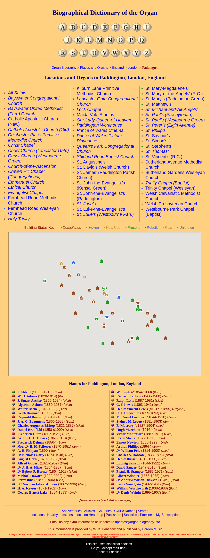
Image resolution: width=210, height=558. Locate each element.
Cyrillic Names (124, 511)
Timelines (147, 515)
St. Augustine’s (91, 162)
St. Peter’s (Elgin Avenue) (170, 125)
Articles (89, 511)
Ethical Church (22, 187)
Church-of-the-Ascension (32, 166)
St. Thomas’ (157, 151)
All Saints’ (17, 92)
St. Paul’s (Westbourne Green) (175, 120)
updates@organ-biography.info (137, 522)
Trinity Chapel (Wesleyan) (170, 188)
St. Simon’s (156, 140)
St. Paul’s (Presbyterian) (169, 114)
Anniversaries (72, 511)
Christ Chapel (21, 145)
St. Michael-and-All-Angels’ (171, 109)
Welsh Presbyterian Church (172, 203)
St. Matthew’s (158, 104)
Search (143, 511)
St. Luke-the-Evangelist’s (101, 209)
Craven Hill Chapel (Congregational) (26, 174)
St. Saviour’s (157, 135)
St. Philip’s (155, 130)
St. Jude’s (86, 203)
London (133, 67)
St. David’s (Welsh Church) (103, 167)
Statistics (130, 515)
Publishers (113, 515)
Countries (105, 511)
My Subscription (167, 515)
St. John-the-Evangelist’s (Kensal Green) (101, 186)
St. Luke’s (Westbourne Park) (105, 214)
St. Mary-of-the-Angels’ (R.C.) (174, 93)
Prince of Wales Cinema (100, 130)
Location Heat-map (89, 515)
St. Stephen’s (158, 146)
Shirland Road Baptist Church (105, 156)
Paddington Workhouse (99, 125)
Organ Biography (63, 67)
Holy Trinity (19, 218)
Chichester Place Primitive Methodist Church (33, 137)
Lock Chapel (89, 109)
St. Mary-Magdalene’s (166, 88)
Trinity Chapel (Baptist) (167, 183)
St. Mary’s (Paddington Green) (174, 98)
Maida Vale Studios (95, 114)
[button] (147, 323)
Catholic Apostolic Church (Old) (38, 129)
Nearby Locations (60, 515)
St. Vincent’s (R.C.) (164, 156)
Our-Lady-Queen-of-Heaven (104, 120)
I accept (102, 552)
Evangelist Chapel (25, 192)
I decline (115, 552)
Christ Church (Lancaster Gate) (38, 150)
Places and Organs (94, 67)
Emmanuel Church (26, 182)
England (118, 67)
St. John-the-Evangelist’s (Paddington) (101, 196)
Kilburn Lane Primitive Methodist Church (98, 91)
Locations (38, 515)
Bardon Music (152, 529)
